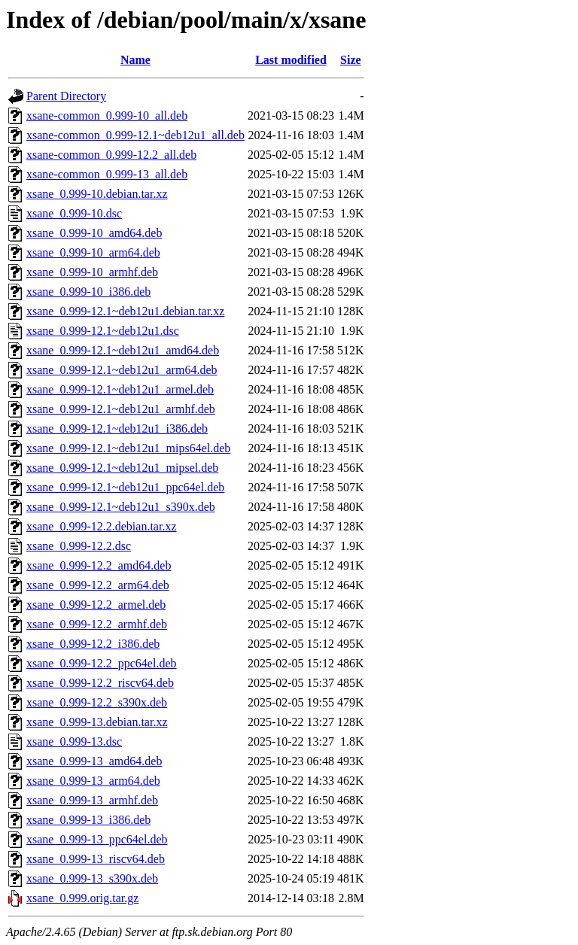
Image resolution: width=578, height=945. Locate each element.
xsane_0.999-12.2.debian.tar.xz (101, 526)
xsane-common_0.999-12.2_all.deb (111, 154)
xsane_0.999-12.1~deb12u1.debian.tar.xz (125, 311)
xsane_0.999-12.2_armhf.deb (96, 624)
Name (135, 59)
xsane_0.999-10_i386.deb (88, 291)
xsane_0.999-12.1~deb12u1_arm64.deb (122, 369)
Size (350, 59)
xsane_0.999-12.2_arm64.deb (97, 585)
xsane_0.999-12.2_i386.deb (93, 643)
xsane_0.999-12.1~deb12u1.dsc (102, 330)
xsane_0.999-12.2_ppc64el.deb (101, 663)
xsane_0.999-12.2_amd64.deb (98, 565)
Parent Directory (66, 96)
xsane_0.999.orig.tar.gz (82, 898)
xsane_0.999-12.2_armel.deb (96, 604)
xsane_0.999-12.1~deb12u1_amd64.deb (122, 350)
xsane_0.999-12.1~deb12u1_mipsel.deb (122, 467)
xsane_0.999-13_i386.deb (88, 819)
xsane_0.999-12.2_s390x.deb (96, 702)
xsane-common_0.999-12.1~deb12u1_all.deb (135, 135)
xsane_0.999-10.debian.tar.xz (97, 193)
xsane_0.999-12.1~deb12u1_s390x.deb (120, 506)
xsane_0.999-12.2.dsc (78, 545)
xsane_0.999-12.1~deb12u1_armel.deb (120, 389)
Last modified (291, 59)
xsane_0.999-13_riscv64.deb (95, 858)
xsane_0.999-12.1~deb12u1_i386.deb (117, 428)
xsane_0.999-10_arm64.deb (93, 252)
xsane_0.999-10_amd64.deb (94, 232)
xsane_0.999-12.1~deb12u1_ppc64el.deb (125, 487)
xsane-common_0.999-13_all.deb (106, 174)
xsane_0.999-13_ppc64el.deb (97, 839)
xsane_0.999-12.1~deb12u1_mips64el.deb (128, 448)
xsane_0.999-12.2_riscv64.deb (100, 682)
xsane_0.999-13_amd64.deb (94, 761)
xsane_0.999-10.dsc (74, 213)
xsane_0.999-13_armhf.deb (92, 800)
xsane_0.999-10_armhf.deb (92, 272)
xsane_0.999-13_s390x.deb (92, 878)
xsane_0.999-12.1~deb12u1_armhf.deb (120, 409)
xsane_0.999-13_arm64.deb (93, 780)
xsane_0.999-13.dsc (74, 741)
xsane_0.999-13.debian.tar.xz (97, 722)
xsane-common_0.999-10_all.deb (106, 115)
